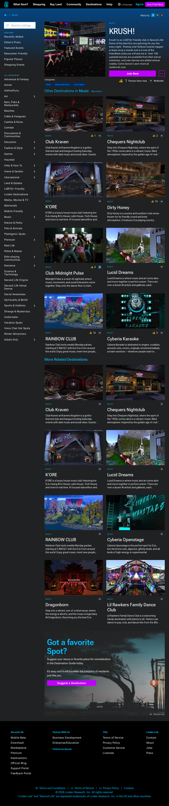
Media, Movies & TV (16, 200)
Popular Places (13, 59)
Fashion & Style (13, 148)
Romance (9, 265)
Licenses (108, 753)
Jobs (149, 747)
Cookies (129, 788)
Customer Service (114, 747)
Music (15, 15)
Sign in (140, 4)
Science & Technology (11, 273)
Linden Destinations (16, 194)
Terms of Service (113, 737)
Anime (8, 84)
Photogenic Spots (14, 233)
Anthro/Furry (11, 90)
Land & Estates (13, 183)
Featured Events (14, 47)
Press (149, 753)
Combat (9, 127)
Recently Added (13, 36)
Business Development (67, 737)
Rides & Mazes (13, 251)
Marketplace (18, 747)
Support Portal (20, 768)
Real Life (9, 245)
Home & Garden (13, 171)
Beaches (9, 110)
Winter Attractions (15, 333)
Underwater (11, 317)
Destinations (19, 758)
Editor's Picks (12, 42)
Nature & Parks (13, 222)
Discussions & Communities (12, 135)
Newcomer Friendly (16, 53)
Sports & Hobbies (14, 305)
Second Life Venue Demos (15, 287)
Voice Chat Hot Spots (17, 328)
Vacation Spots (13, 322)
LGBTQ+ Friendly (14, 188)
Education (10, 142)
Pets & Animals (13, 228)
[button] (20, 4)
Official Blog (19, 763)
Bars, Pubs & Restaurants (11, 104)
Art (6, 96)
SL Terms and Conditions (50, 788)
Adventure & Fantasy (16, 79)
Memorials (10, 205)
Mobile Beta (18, 737)
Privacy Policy (111, 742)
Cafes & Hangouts (15, 116)
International (12, 177)
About (150, 742)
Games (8, 153)
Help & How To (13, 165)
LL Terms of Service (82, 788)
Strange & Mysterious (17, 311)
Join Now (132, 73)
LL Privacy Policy (109, 788)
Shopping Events (14, 64)
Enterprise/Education (66, 742)
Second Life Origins (16, 280)
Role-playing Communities (12, 258)
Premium (9, 239)
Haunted (9, 159)
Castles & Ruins (13, 122)
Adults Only (11, 339)
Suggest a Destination (71, 683)
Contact (151, 737)
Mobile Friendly (13, 211)
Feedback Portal (21, 773)
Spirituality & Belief (15, 299)
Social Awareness (14, 294)
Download (17, 742)
